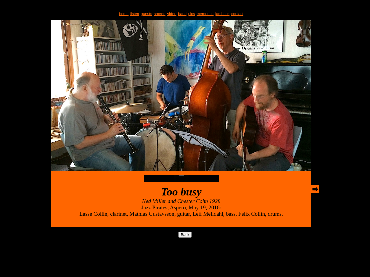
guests (146, 14)
